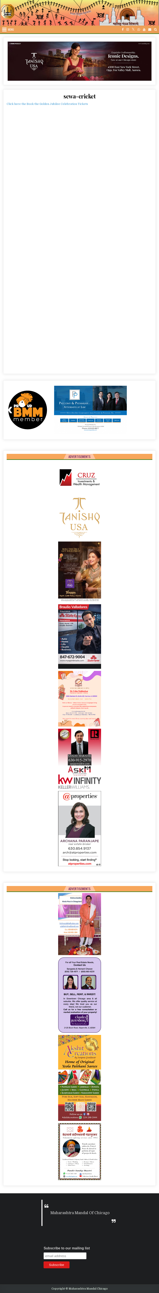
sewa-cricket (79, 96)
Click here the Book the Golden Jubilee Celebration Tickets (47, 104)
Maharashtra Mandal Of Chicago (80, 1213)
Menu (11, 29)
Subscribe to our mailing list (67, 1248)
